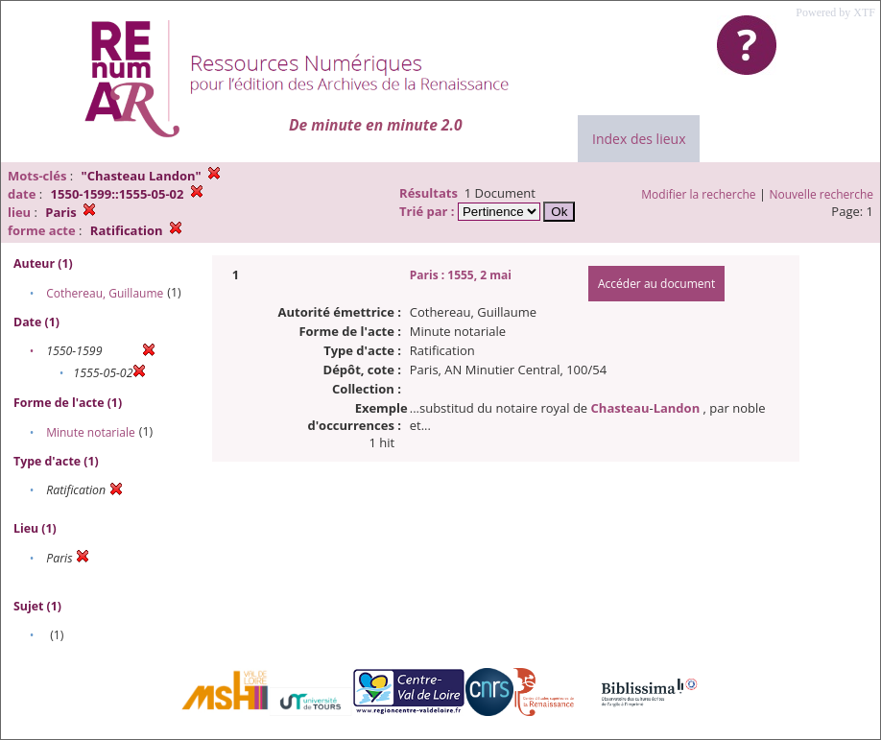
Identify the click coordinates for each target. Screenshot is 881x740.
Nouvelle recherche (822, 194)
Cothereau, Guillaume (104, 293)
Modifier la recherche (698, 194)
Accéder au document (656, 283)
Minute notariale (90, 432)
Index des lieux (638, 139)
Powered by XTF (835, 12)
